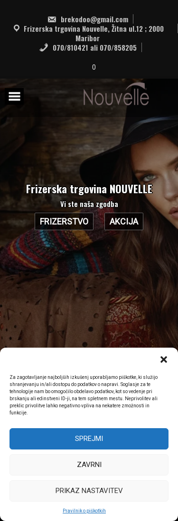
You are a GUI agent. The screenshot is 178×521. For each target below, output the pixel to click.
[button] (164, 359)
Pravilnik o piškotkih (84, 510)
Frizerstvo (64, 221)
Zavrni (89, 464)
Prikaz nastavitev (89, 490)
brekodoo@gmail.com (87, 19)
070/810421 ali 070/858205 (88, 47)
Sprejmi (89, 438)
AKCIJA (124, 221)
